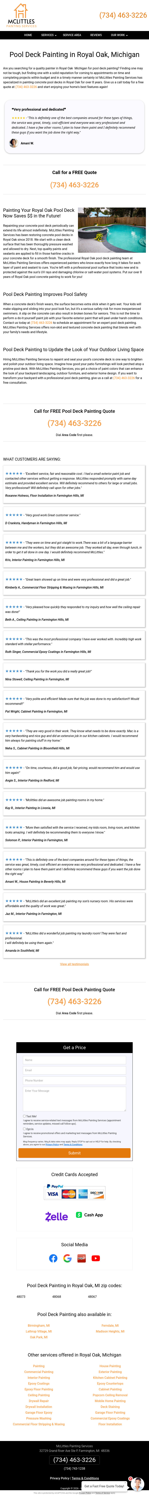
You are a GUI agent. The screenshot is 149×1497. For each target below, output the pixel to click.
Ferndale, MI (110, 1321)
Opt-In (29, 1124)
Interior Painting (39, 1373)
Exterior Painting (110, 1367)
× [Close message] (125, 1483)
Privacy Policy (52, 1140)
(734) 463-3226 (123, 15)
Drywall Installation (39, 1402)
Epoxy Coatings (39, 1379)
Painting (38, 1362)
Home (28, 35)
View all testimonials (74, 960)
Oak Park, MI (39, 1333)
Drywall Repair (39, 1397)
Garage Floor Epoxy (38, 1408)
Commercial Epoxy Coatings (110, 1414)
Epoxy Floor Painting (39, 1385)
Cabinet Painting (110, 1385)
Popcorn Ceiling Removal (110, 1391)
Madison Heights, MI (110, 1327)
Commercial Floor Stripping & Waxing (39, 1420)
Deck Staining (110, 1402)
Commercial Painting (38, 1367)
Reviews (96, 35)
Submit (74, 1148)
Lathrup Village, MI (39, 1327)
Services (49, 36)
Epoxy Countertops (110, 1379)
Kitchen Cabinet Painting (110, 1373)
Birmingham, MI (39, 1321)
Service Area (72, 35)
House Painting (110, 1362)
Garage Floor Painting (110, 1408)
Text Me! (31, 1112)
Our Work (120, 36)
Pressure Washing (38, 1414)
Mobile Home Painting (110, 1397)
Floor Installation (110, 1420)
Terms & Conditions (73, 1140)
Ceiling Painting (39, 1391)
